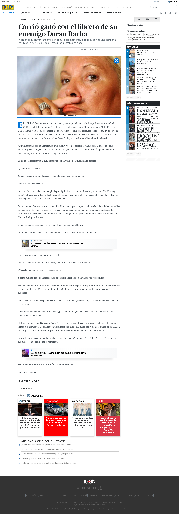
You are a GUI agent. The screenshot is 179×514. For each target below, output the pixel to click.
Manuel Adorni (45, 13)
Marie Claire (51, 495)
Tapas (105, 7)
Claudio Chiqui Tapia (68, 13)
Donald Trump (114, 13)
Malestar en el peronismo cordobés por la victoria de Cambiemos (48, 463)
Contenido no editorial (143, 7)
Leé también (37, 241)
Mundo (52, 7)
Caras (41, 495)
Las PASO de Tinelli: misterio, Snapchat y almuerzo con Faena (47, 449)
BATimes (149, 495)
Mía (130, 495)
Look (117, 495)
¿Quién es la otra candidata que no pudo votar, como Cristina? (47, 444)
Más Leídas (132, 47)
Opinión (79, 7)
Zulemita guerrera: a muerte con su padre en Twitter (43, 458)
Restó (98, 7)
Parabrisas (94, 495)
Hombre (73, 495)
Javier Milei (27, 13)
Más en (30, 395)
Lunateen (138, 495)
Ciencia (70, 7)
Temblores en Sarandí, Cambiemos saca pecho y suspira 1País (47, 454)
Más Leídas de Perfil (137, 103)
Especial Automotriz (120, 7)
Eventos (89, 7)
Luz (124, 495)
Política (21, 7)
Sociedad (31, 7)
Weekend (83, 495)
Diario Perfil (31, 495)
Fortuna (63, 495)
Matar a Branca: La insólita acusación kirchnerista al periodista (58, 354)
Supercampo (107, 495)
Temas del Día (9, 13)
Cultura (61, 7)
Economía (41, 7)
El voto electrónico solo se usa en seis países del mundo (57, 244)
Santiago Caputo (93, 13)
